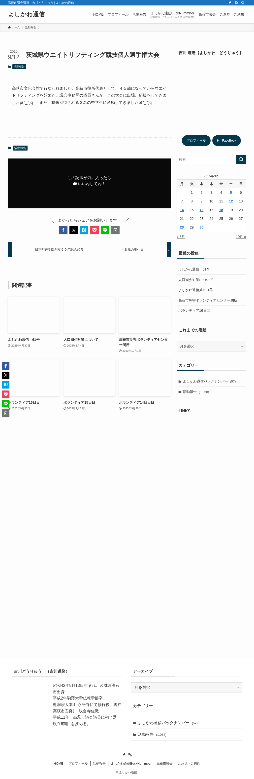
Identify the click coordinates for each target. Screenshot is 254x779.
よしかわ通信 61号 (194, 269)
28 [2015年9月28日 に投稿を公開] (182, 227)
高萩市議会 (165, 763)
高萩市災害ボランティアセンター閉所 (207, 300)
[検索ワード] (211, 159)
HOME (58, 763)
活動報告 (19, 66)
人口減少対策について (195, 280)
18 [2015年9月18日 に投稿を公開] (221, 210)
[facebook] (230, 2)
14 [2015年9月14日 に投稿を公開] (182, 210)
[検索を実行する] (241, 159)
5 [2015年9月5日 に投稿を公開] (231, 193)
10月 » (241, 237)
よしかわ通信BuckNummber (131, 763)
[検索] (243, 2)
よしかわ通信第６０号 (195, 290)
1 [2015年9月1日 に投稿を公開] (192, 193)
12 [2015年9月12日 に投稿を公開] (231, 201)
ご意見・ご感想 (189, 763)
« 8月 (181, 237)
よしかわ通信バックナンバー (209, 381)
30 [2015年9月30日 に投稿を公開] (202, 227)
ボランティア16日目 (194, 310)
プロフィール (196, 140)
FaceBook (226, 140)
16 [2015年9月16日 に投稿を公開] (202, 210)
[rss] (236, 2)
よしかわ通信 (26, 14)
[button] (63, 230)
